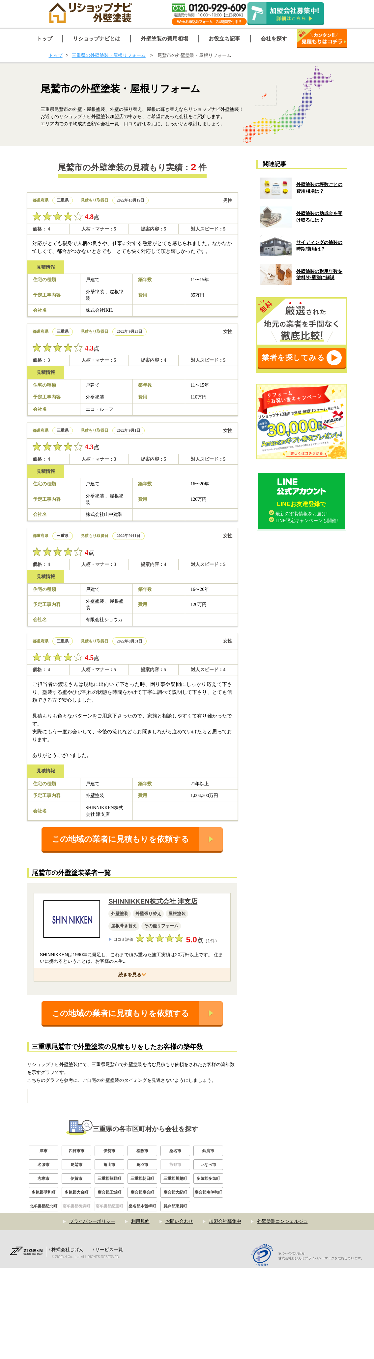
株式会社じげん (67, 1340)
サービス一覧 (109, 1340)
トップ (56, 55)
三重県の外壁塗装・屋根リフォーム (109, 55)
